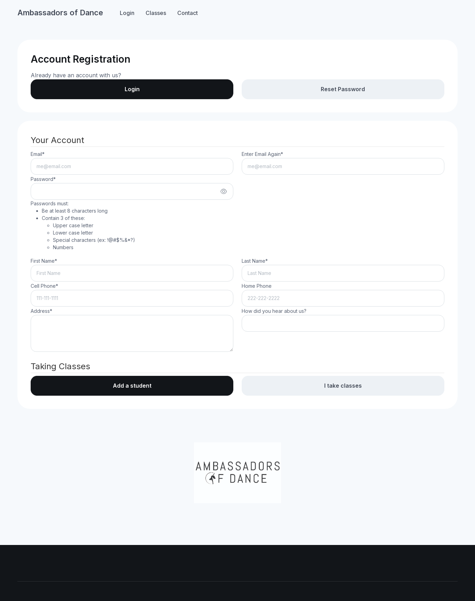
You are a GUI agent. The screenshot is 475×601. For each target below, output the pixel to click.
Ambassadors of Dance (60, 12)
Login (127, 12)
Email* (38, 154)
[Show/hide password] (223, 191)
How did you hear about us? (274, 311)
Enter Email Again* (262, 154)
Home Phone (257, 286)
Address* (41, 311)
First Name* (44, 261)
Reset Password (343, 89)
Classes (156, 12)
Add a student (132, 385)
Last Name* (255, 261)
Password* (43, 179)
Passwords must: (83, 225)
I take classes (343, 385)
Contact (187, 12)
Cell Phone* (44, 286)
